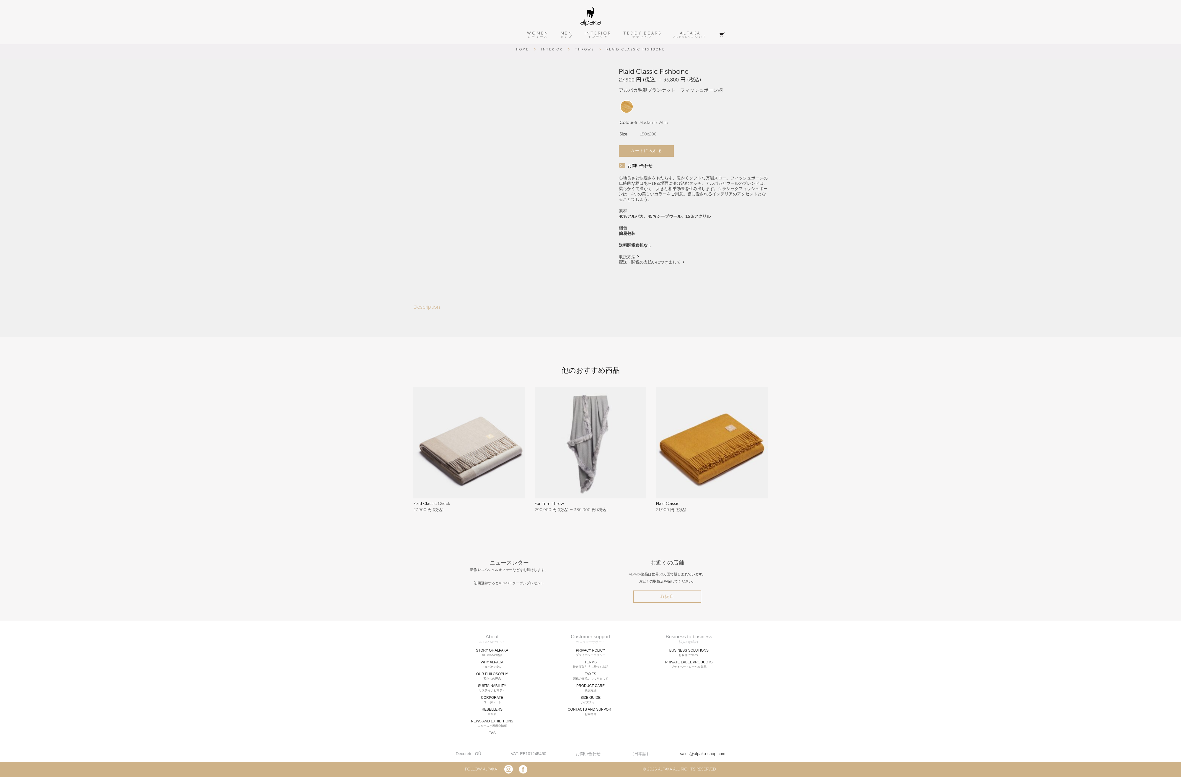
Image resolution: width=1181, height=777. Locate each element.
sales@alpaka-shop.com (702, 753)
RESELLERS (492, 711)
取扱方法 (627, 256)
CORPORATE (492, 700)
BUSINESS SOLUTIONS (689, 652)
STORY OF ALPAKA (492, 652)
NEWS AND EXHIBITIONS (492, 723)
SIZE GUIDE (590, 700)
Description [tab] (426, 307)
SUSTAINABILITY (492, 688)
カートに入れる (646, 150)
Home (522, 49)
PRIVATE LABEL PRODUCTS (689, 664)
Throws (584, 49)
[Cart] (722, 35)
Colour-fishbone (635, 122)
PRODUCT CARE (590, 688)
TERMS (590, 664)
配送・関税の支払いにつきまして (650, 262)
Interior (552, 49)
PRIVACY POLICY (590, 652)
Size (623, 134)
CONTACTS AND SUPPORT (590, 711)
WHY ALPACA (492, 664)
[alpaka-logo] (590, 16)
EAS (492, 733)
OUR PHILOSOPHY (492, 676)
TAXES (590, 676)
